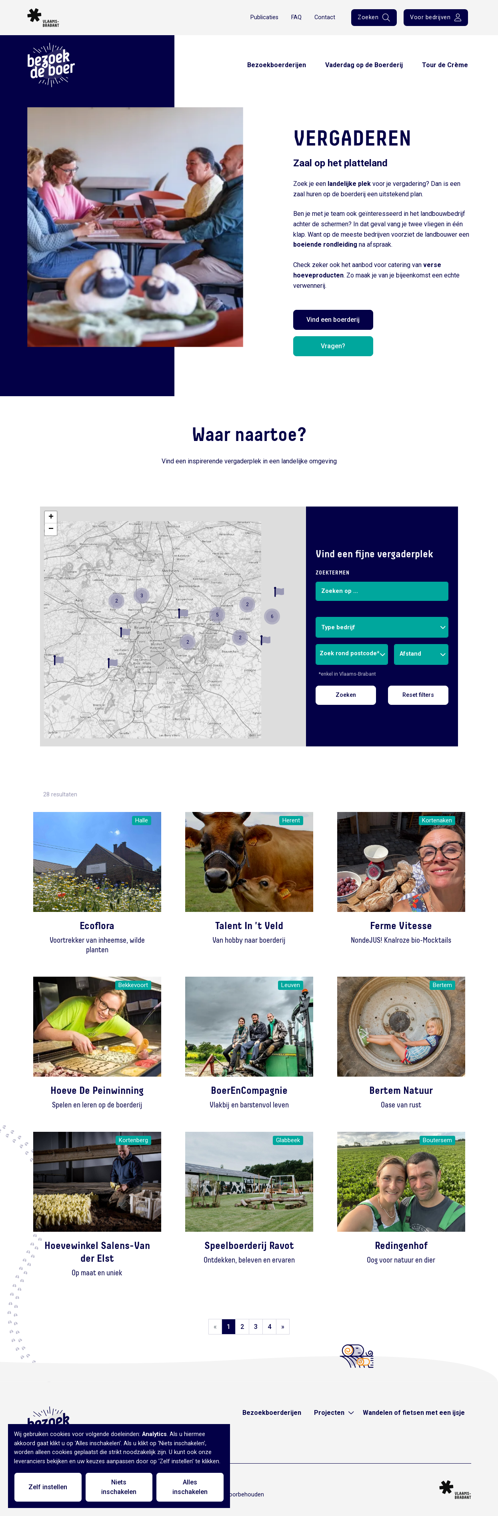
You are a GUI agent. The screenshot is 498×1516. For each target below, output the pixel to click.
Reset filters (418, 695)
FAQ (296, 17)
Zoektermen (333, 573)
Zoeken (346, 695)
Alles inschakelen (190, 1487)
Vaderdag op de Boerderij (364, 65)
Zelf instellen (47, 1487)
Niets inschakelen (118, 1487)
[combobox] (382, 627)
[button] (59, 660)
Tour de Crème (445, 65)
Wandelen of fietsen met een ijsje (414, 1412)
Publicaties (264, 17)
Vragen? (333, 346)
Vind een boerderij (333, 319)
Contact (324, 17)
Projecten (329, 1412)
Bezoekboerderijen (276, 65)
